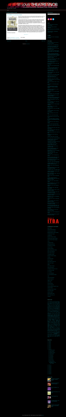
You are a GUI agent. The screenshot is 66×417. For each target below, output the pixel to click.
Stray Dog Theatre (50, 283)
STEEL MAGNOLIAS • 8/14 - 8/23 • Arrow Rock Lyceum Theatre (53, 130)
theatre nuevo (55, 334)
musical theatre (50, 315)
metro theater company (54, 313)
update (56, 335)
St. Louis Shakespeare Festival (52, 274)
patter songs (49, 318)
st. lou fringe (53, 323)
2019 (49, 347)
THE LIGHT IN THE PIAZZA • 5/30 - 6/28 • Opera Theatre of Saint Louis (54, 59)
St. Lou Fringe (50, 271)
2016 (49, 366)
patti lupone (52, 318)
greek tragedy (52, 308)
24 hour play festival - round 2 (51, 301)
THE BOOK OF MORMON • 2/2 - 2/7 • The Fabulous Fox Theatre (54, 194)
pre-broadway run (56, 318)
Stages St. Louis (50, 280)
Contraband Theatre (50, 242)
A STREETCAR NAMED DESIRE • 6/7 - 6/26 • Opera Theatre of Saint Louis (53, 68)
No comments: (17, 37)
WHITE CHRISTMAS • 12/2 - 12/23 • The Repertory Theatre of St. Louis (53, 183)
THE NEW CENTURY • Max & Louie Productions (55, 401)
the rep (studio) (56, 332)
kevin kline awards (54, 310)
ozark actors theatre (57, 317)
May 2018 (50, 357)
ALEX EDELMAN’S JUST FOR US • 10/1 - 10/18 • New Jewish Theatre (54, 159)
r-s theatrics (49, 319)
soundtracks (58, 322)
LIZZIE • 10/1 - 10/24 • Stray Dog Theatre (53, 161)
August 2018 (51, 353)
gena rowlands (52, 307)
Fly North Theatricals (50, 248)
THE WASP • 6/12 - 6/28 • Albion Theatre (53, 74)
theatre (19, 38)
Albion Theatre (50, 228)
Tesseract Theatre (50, 287)
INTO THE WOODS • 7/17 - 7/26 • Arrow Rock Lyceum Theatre (53, 102)
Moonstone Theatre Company (52, 255)
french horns (49, 307)
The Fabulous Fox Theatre (51, 245)
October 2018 (51, 351)
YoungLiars (49, 296)
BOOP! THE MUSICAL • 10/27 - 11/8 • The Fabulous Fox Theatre (54, 173)
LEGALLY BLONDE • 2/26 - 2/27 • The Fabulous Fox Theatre (53, 201)
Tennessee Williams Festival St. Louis (53, 286)
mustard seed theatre (56, 315)
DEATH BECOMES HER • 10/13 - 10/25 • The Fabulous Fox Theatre (53, 168)
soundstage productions (53, 322)
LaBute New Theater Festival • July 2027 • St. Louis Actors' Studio (54, 214)
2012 (49, 371)
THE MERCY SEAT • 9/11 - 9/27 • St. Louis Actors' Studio (53, 146)
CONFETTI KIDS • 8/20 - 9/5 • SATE (53, 136)
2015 (49, 367)
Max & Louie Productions (51, 251)
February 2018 (51, 361)
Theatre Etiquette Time (54, 396)
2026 (49, 341)
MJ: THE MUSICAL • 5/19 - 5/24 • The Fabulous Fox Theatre (53, 43)
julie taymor (51, 310)
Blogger (43, 415)
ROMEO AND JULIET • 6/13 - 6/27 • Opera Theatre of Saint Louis (53, 76)
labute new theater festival (54, 311)
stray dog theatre (51, 327)
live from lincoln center (53, 312)
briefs (57, 304)
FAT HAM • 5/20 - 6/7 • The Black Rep (53, 44)
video (50, 336)
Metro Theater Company (51, 252)
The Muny (49, 257)
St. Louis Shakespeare (51, 273)
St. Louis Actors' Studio (51, 270)
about (8, 10)
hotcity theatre (56, 308)
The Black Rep (50, 235)
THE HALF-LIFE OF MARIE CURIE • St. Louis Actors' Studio (55, 406)
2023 (49, 345)
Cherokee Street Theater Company (53, 238)
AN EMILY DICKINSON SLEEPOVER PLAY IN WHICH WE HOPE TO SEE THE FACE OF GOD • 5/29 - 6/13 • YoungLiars (53, 54)
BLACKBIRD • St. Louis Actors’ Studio (14, 14)
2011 (49, 372)
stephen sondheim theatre (56, 326)
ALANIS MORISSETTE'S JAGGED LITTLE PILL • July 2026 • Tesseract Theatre (53, 87)
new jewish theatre (50, 316)
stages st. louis (52, 325)
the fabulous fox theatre (53, 330)
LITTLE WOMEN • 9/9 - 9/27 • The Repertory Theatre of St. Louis (52, 144)
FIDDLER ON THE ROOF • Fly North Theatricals (55, 383)
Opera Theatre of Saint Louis (52, 261)
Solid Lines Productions (51, 277)
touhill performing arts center (51, 335)
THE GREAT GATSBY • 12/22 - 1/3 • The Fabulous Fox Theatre (53, 190)
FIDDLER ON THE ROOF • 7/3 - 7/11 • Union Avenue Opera (53, 89)
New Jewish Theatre (50, 258)
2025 (49, 342)
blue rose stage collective (53, 304)
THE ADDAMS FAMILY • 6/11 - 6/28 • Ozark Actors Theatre (53, 70)
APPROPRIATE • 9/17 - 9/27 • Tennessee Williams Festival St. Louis (53, 151)
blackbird (10, 38)
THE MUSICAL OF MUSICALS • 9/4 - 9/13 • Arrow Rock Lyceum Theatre (54, 142)
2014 (49, 368)
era (53, 306)
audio (50, 303)
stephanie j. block (57, 325)
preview (59, 318)
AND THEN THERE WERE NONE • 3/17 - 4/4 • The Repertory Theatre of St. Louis (53, 205)
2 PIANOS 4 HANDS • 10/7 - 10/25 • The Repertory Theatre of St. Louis (53, 163)
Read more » (26, 34)
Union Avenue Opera (50, 290)
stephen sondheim (50, 326)
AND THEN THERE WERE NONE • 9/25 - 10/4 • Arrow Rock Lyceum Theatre (53, 157)
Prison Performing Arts (51, 267)
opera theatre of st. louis (51, 317)
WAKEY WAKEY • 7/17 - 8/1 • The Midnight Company (52, 106)
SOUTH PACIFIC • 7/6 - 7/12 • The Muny (53, 93)
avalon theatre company (54, 303)
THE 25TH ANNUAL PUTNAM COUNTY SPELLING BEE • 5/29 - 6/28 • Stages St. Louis (53, 51)
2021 (49, 346)
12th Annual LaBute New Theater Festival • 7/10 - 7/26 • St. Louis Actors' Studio (53, 97)
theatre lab (51, 334)
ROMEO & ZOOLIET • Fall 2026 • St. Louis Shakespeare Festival (53, 140)
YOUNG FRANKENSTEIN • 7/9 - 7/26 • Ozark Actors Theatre (53, 95)
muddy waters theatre (57, 314)
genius (55, 307)
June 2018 (50, 356)
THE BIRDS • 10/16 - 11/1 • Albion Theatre (54, 169)
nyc (58, 316)
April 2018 (50, 358)
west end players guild (55, 336)
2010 (49, 373)
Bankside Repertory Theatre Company (53, 232)
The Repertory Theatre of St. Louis (52, 268)
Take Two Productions (51, 284)
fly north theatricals (57, 306)
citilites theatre (58, 305)
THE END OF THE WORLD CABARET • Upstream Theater (55, 379)
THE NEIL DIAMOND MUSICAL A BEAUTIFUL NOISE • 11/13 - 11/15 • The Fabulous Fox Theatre (53, 178)
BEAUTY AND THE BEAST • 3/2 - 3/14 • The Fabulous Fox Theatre (53, 203)
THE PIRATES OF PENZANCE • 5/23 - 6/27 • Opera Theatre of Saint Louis (53, 46)
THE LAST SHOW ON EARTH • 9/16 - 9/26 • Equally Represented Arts (53, 148)
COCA (48, 241)
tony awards (58, 334)
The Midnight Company (51, 254)
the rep (53, 332)
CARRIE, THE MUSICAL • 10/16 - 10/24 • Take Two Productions (53, 171)
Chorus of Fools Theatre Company (52, 239)
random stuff (56, 319)
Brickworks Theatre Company (52, 236)
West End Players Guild (51, 293)
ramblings (52, 319)
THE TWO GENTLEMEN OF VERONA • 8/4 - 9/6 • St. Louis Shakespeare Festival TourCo (53, 119)
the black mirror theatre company (54, 329)
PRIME (49, 264)
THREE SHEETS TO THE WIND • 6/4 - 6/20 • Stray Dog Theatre (53, 61)
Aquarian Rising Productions (52, 229)
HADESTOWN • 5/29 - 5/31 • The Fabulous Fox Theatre (52, 57)
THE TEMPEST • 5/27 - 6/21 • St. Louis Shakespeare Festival (53, 49)
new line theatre (55, 316)
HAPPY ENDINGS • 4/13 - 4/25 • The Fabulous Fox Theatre (53, 210)
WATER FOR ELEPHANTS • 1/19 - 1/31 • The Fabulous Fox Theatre (53, 192)
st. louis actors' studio (14, 38)
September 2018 (51, 352)
